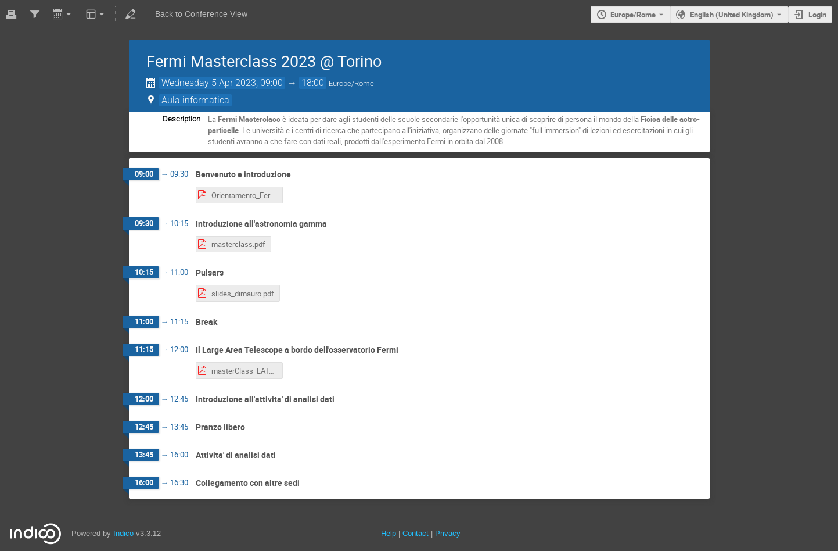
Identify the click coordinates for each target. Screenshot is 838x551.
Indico (123, 533)
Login (817, 14)
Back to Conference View (201, 14)
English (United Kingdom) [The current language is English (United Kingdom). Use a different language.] (732, 14)
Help (388, 533)
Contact (415, 533)
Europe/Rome (633, 14)
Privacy (448, 533)
